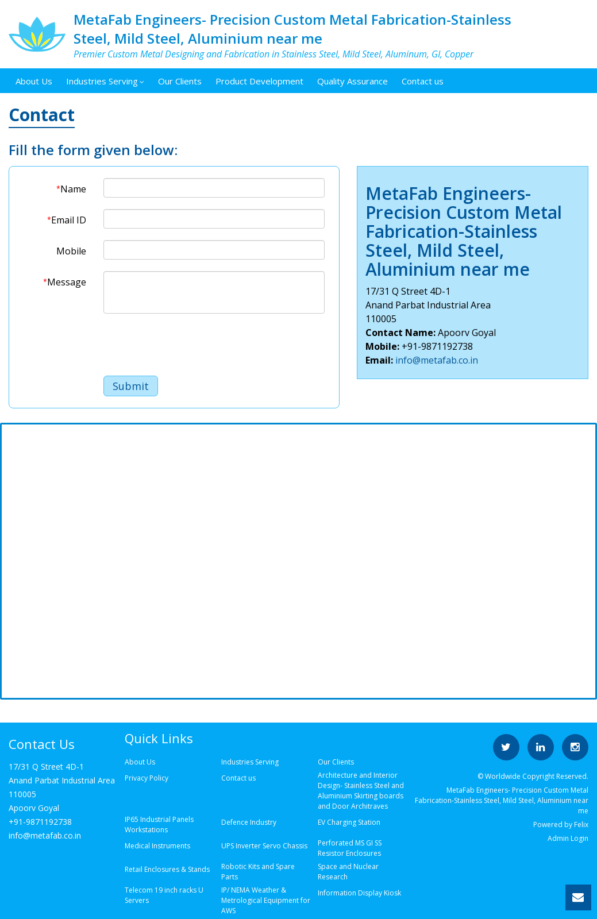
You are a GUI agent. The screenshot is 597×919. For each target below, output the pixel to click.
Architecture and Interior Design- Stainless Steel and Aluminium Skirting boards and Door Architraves (361, 790)
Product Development (259, 81)
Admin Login (568, 838)
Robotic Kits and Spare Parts (258, 872)
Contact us (423, 81)
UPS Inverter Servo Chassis (264, 846)
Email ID (66, 220)
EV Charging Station (349, 822)
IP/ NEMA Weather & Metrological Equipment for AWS (265, 900)
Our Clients (180, 81)
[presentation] (190, 347)
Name (71, 189)
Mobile (71, 251)
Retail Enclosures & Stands (167, 869)
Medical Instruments (157, 846)
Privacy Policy (146, 778)
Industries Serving (105, 81)
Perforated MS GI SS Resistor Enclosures (350, 848)
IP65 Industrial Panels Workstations (159, 824)
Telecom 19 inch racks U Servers (164, 895)
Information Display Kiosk (359, 893)
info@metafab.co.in (436, 360)
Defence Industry (248, 822)
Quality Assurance (352, 81)
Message (64, 282)
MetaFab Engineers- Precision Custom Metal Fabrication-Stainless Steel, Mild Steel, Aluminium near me (292, 29)
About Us (34, 81)
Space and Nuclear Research (348, 872)
